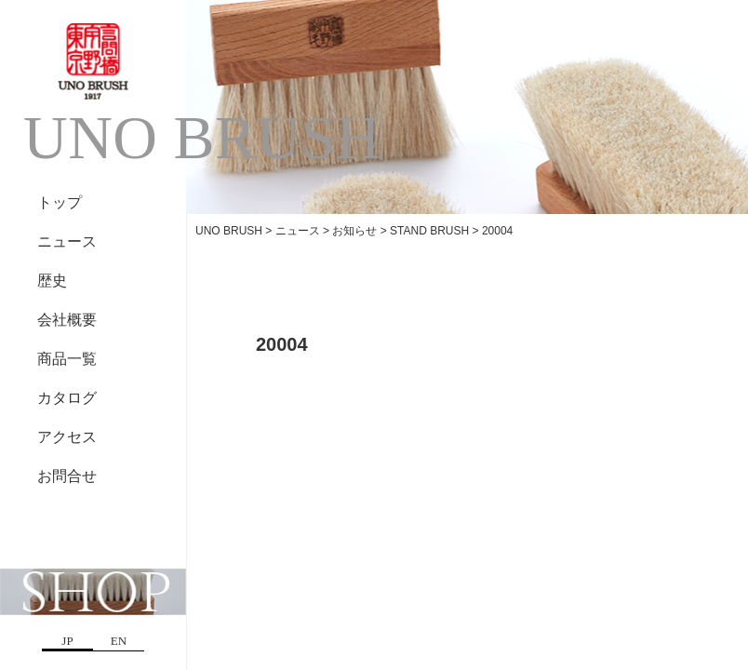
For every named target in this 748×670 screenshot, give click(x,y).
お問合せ (67, 476)
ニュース (67, 241)
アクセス (67, 437)
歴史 (52, 280)
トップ (59, 202)
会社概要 (67, 320)
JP (67, 641)
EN (119, 641)
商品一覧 (67, 359)
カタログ (67, 398)
